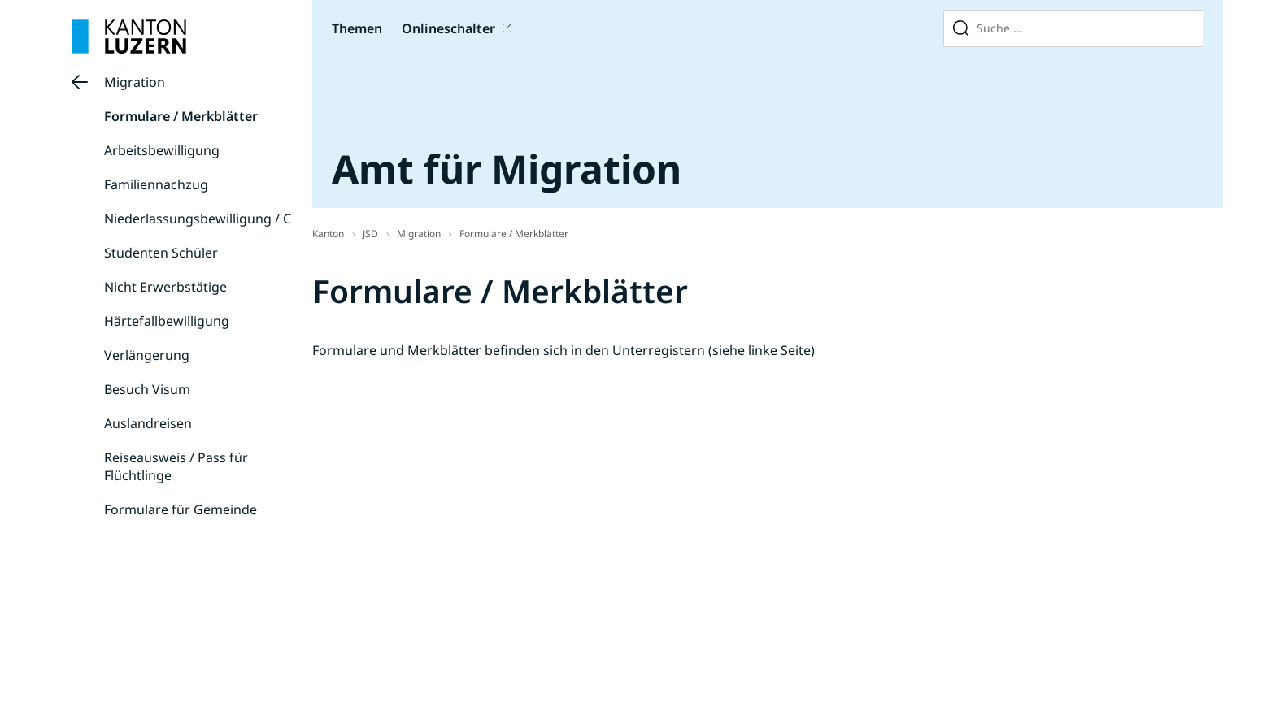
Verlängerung (146, 355)
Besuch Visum (147, 389)
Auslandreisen (148, 423)
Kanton (328, 233)
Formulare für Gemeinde (180, 509)
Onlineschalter (448, 28)
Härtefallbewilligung (166, 321)
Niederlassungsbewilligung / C (197, 218)
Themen (357, 28)
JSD (370, 233)
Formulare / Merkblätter (181, 116)
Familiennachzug (156, 184)
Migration (134, 82)
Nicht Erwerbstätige (165, 287)
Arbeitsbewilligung (162, 150)
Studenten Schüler (161, 253)
